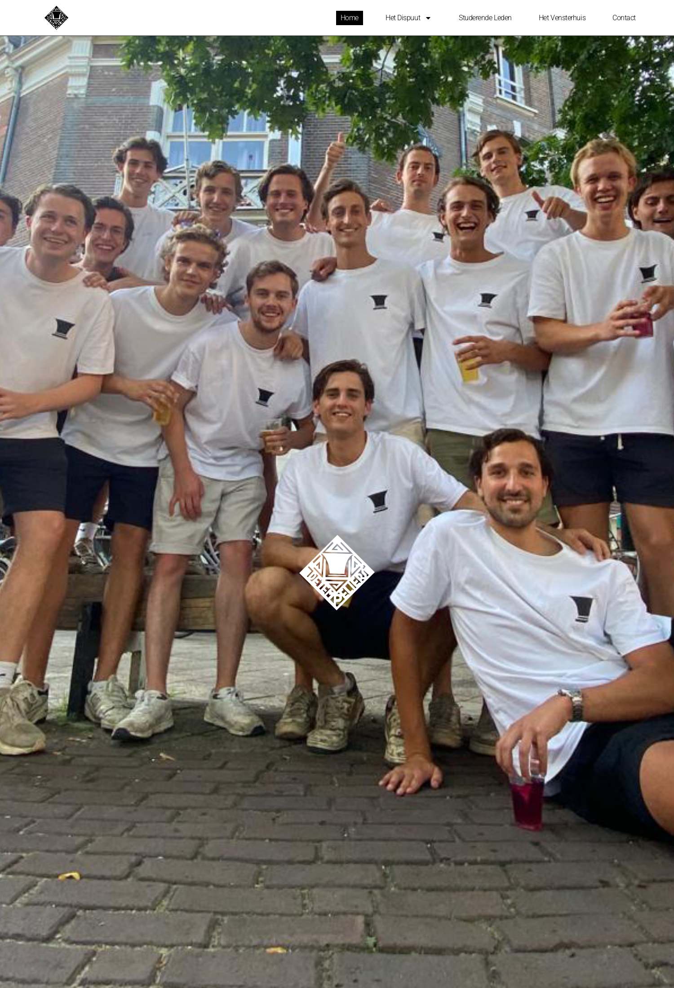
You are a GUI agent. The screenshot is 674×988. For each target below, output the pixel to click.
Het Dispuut (409, 18)
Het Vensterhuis (562, 17)
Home (350, 17)
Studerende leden (485, 17)
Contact (624, 17)
